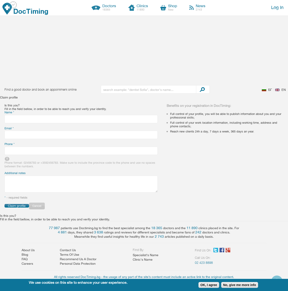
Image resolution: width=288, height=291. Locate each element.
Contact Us (68, 250)
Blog (25, 254)
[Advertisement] (144, 49)
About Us (28, 250)
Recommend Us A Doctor (78, 259)
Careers (27, 263)
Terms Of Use (69, 254)
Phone (9, 144)
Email (9, 128)
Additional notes (15, 173)
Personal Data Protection (78, 263)
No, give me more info (239, 285)
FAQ (25, 259)
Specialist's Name (145, 255)
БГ (270, 90)
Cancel (36, 206)
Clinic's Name (143, 259)
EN (283, 90)
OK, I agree (208, 285)
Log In (277, 7)
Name (9, 112)
